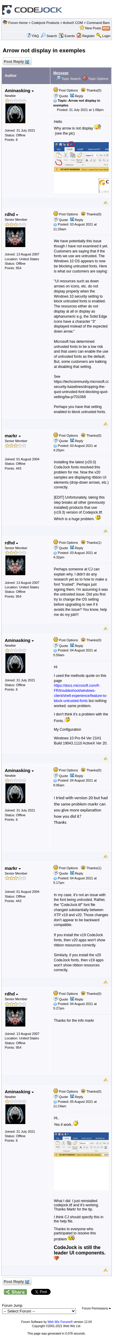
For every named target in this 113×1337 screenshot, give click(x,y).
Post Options (65, 90)
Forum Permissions (96, 1308)
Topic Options (95, 78)
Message (61, 73)
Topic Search (68, 78)
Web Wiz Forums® (60, 1322)
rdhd (11, 214)
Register (88, 36)
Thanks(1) (91, 542)
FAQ (35, 36)
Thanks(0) (91, 90)
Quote (63, 96)
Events (67, 36)
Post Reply (16, 61)
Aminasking (19, 90)
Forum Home (18, 23)
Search (49, 36)
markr (13, 435)
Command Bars (97, 23)
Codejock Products (45, 23)
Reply (79, 96)
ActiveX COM (73, 23)
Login (106, 36)
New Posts (93, 28)
